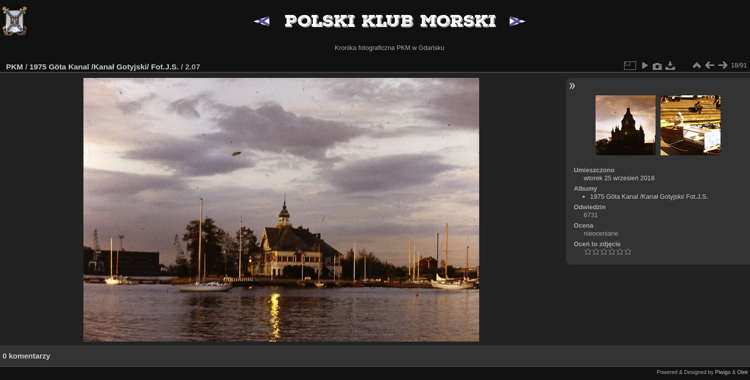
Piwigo (723, 372)
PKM (14, 66)
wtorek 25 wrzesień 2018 (619, 178)
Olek (742, 372)
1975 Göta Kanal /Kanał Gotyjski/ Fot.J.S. (104, 66)
